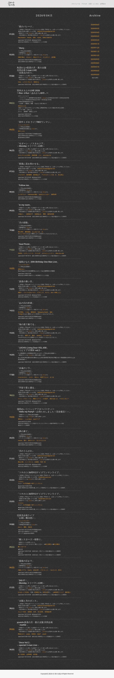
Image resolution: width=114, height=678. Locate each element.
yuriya (28, 634)
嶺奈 (51, 312)
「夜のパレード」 (25, 26)
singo (21, 314)
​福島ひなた (21, 269)
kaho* (39, 634)
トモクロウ (21, 175)
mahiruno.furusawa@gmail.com (46, 31)
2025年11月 (95, 51)
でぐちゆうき (47, 335)
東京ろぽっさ (54, 399)
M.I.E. (60, 570)
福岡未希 (53, 194)
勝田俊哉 (27, 232)
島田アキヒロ (44, 377)
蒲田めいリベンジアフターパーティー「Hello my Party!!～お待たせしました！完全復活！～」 (44, 410)
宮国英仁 (37, 592)
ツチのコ (20, 481)
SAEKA (20, 253)
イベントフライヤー (23, 125)
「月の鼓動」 (23, 222)
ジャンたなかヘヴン (30, 292)
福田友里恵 (50, 214)
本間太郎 (45, 592)
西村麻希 (29, 175)
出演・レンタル (94, 4)
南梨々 (20, 292)
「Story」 (21, 48)
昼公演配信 (48, 544)
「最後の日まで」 (25, 561)
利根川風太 (21, 57)
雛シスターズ (22, 547)
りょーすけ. (22, 233)
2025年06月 (95, 71)
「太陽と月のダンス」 (28, 601)
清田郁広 (33, 312)
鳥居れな (36, 82)
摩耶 (44, 214)
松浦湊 (37, 462)
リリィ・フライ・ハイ (24, 399)
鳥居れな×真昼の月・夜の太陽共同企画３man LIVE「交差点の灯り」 (31, 70)
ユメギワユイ (22, 194)
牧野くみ (27, 335)
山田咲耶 (29, 654)
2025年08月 (95, 63)
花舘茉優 (34, 155)
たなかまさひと (22, 377)
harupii (29, 37)
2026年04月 (95, 32)
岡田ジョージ (37, 399)
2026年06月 (95, 25)
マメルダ (37, 253)
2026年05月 (95, 28)
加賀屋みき (38, 214)
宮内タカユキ (22, 106)
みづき (52, 377)
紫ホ (25, 440)
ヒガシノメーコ (28, 253)
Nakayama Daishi (43, 312)
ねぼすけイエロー (44, 194)
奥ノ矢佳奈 (21, 654)
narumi (20, 440)
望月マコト (31, 440)
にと (40, 155)
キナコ (47, 292)
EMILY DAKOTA (47, 37)
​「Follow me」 (24, 185)
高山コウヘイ (37, 57)
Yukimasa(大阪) (32, 194)
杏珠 (34, 37)
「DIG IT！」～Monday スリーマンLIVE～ (31, 581)
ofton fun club (59, 253)
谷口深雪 (40, 612)
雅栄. (33, 335)
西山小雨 (20, 462)
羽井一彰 (43, 462)
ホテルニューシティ (48, 253)
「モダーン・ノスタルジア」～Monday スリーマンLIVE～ (31, 144)
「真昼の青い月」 (25, 281)
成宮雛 (53, 57)
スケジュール (76, 4)
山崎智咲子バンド (58, 592)
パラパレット (44, 570)
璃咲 (25, 527)
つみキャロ (53, 570)
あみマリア (36, 419)
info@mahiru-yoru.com (44, 477)
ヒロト (31, 377)
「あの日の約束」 (25, 303)
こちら (30, 33)
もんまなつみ (36, 232)
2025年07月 (95, 67)
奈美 (34, 612)
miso (19, 82)
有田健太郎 (48, 612)
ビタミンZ (40, 292)
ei (42, 232)
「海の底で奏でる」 (27, 324)
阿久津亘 (20, 232)
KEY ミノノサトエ (37, 483)
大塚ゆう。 (21, 214)
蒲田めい (20, 419)
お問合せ (103, 4)
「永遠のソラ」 (24, 368)
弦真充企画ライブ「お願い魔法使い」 (26, 516)
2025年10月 (95, 55)
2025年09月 (95, 59)
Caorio (30, 570)
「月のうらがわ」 (25, 451)
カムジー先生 (22, 612)
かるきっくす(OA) (23, 592)
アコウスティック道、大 (49, 175)
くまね (27, 312)
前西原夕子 (29, 214)
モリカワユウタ (41, 440)
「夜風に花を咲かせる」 (29, 164)
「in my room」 (24, 205)
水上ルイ (29, 57)
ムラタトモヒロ (27, 82)
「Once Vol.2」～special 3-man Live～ (28, 643)
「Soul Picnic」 (24, 244)
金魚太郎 (36, 570)
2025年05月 (95, 75)
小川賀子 (45, 399)
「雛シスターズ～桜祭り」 (30, 539)
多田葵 (35, 654)
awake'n (39, 335)
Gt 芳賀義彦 (26, 483)
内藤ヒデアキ (22, 570)
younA (44, 634)
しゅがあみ (28, 419)
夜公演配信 (56, 544)
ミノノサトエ (29, 462)
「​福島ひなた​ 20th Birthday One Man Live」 (38, 262)
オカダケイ (46, 57)
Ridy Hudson (21, 37)
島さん (37, 377)
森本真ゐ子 (36, 175)
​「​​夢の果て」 (23, 431)
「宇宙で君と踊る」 (26, 387)
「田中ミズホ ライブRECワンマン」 (34, 122)
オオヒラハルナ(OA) (24, 155)
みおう (20, 527)
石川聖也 (20, 312)
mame (39, 37)
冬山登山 (60, 175)
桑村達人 (68, 592)
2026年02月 (95, 40)
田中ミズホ (21, 131)
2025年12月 (95, 48)
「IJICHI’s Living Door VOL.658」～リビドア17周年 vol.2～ (33, 349)
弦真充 (30, 527)
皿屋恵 (30, 612)
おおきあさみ (47, 155)
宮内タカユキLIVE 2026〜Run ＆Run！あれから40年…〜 (32, 91)
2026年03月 (95, 36)
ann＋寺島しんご (56, 292)
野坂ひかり (21, 634)
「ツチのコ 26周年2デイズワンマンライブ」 (39, 472)
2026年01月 (95, 44)
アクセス (84, 4)
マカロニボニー (64, 399)
